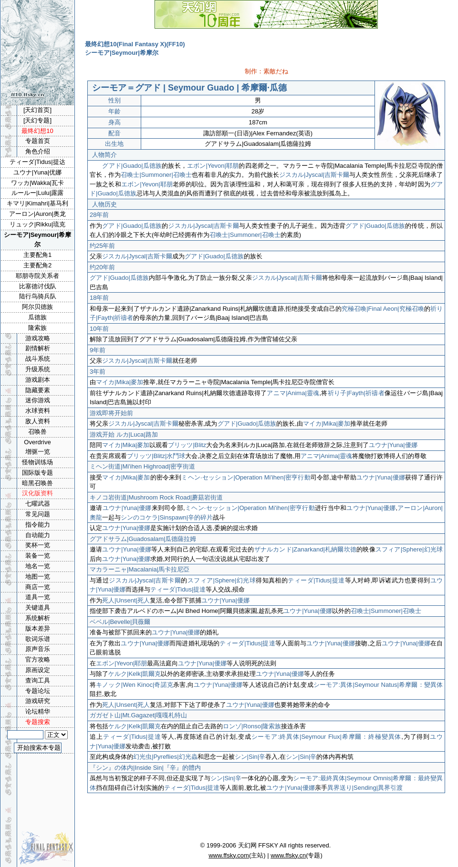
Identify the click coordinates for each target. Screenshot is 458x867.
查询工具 (37, 680)
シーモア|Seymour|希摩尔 (37, 239)
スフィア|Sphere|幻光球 (409, 549)
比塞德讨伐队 (37, 286)
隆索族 (37, 327)
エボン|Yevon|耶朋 (213, 165)
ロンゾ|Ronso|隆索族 (252, 726)
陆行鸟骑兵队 (37, 296)
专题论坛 (37, 690)
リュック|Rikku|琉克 (37, 224)
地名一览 (37, 566)
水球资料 (37, 410)
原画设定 (37, 669)
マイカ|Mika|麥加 (119, 382)
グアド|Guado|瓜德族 (132, 165)
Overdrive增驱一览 (37, 447)
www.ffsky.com (228, 855)
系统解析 (37, 618)
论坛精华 (37, 711)
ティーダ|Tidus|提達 (316, 580)
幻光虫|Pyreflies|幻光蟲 (165, 756)
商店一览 (37, 587)
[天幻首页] (37, 109)
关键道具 (37, 607)
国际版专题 (37, 472)
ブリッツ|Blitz (187, 445)
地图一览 (37, 576)
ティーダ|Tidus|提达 (37, 161)
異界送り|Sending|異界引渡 (365, 787)
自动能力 (37, 535)
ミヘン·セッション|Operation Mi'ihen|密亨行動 (245, 477)
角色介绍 (37, 151)
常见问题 (37, 514)
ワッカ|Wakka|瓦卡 (37, 182)
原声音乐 (37, 649)
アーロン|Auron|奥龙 (37, 213)
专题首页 (37, 140)
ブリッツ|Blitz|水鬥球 (156, 455)
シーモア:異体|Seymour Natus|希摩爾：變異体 (378, 684)
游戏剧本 (37, 379)
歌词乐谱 (37, 639)
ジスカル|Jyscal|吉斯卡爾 (314, 174)
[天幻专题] (37, 120)
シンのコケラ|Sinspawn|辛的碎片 (167, 517)
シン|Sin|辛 (250, 756)
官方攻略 (37, 659)
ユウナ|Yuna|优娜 (37, 172)
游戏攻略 (37, 338)
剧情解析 (37, 348)
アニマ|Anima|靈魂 (293, 393)
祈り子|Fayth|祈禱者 (356, 393)
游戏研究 (37, 700)
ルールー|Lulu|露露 (37, 192)
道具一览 (37, 597)
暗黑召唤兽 (37, 483)
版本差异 (37, 628)
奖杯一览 (37, 545)
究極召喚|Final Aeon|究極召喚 (383, 308)
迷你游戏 (37, 400)
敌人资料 (37, 421)
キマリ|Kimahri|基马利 (37, 203)
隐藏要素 (37, 390)
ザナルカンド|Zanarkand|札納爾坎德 (305, 549)
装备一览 (37, 555)
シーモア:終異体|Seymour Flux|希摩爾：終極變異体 (326, 736)
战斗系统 (37, 358)
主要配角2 (37, 265)
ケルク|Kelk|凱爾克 (134, 673)
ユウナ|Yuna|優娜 (393, 445)
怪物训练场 (37, 462)
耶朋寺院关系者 (37, 275)
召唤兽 (37, 431)
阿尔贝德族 (37, 306)
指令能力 (37, 524)
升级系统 (37, 369)
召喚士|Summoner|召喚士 (156, 174)
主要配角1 (37, 254)
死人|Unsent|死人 (126, 600)
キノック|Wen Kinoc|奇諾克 (134, 684)
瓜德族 (37, 317)
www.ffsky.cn (288, 855)
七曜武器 (37, 503)
